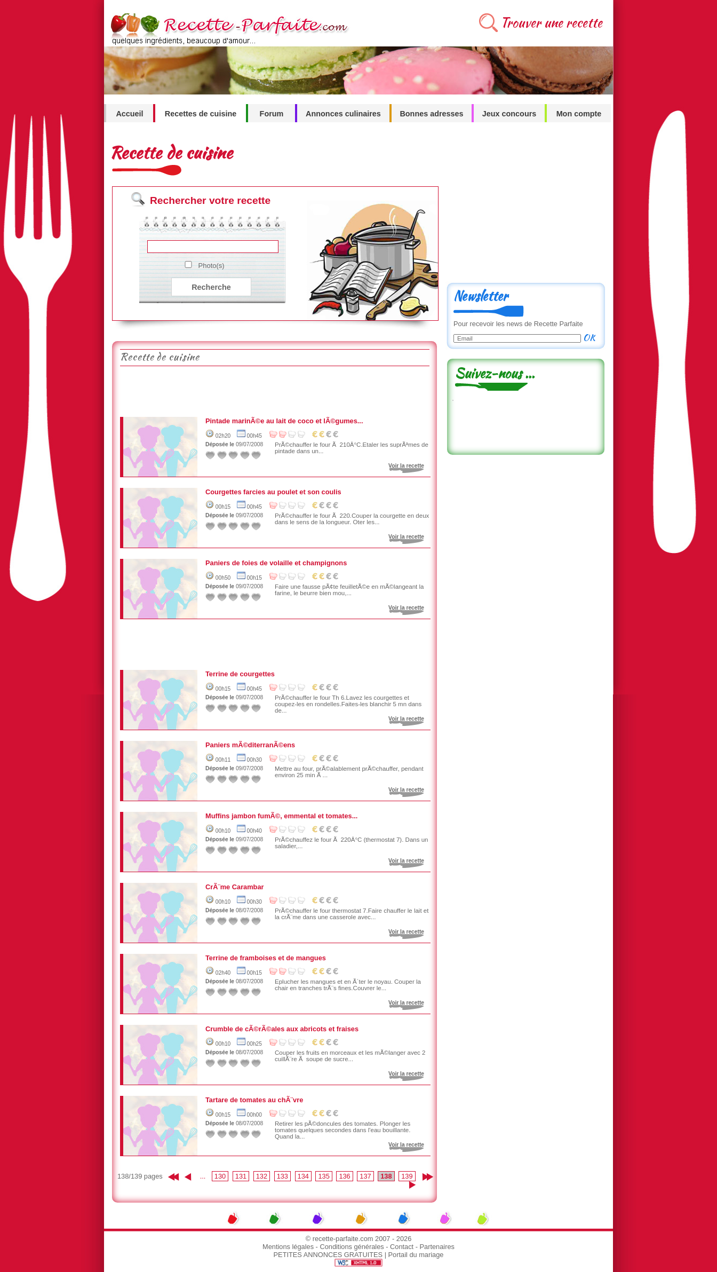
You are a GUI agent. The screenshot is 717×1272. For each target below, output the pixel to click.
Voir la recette (406, 466)
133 (282, 1176)
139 (406, 1176)
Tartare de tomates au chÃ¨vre (254, 1100)
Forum (272, 113)
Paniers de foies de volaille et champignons (276, 563)
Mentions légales (288, 1247)
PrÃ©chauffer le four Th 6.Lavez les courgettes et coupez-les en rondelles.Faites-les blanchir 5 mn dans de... (348, 704)
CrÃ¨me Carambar (234, 887)
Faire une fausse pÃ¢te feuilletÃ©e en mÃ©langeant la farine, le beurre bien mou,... (349, 589)
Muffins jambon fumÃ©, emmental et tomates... (281, 816)
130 (220, 1176)
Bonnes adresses (431, 113)
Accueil (129, 113)
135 (323, 1176)
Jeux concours (509, 113)
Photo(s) (211, 266)
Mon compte (579, 113)
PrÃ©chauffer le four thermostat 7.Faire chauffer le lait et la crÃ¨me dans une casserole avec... (351, 913)
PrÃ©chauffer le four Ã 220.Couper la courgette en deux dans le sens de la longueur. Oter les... (352, 518)
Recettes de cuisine (200, 113)
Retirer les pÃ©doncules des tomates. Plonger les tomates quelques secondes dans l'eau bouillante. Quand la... (342, 1130)
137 (365, 1176)
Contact (401, 1247)
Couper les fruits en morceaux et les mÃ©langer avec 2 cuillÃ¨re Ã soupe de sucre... (350, 1055)
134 (303, 1176)
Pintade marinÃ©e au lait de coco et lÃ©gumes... (284, 421)
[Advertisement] (274, 390)
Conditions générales (352, 1247)
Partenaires (437, 1247)
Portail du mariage (416, 1255)
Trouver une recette (551, 22)
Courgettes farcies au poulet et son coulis (273, 492)
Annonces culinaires (343, 113)
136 (344, 1176)
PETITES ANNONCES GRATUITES (328, 1255)
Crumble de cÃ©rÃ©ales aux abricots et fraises (282, 1029)
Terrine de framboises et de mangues (265, 958)
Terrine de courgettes (240, 674)
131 (240, 1176)
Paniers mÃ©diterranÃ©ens (250, 745)
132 (261, 1176)
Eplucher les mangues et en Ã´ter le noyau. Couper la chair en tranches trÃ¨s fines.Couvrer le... (348, 984)
